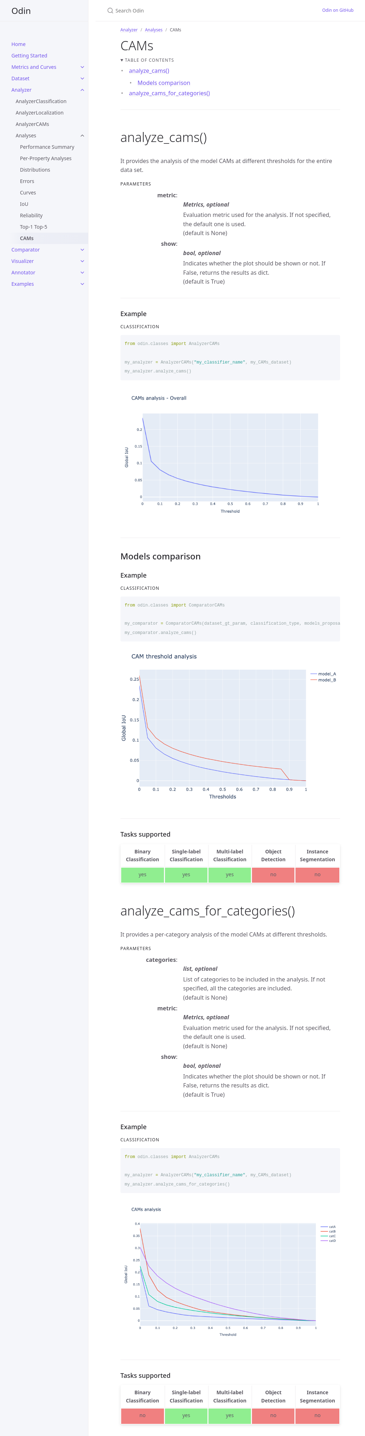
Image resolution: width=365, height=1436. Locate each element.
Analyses (26, 135)
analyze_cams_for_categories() (169, 93)
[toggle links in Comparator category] (82, 249)
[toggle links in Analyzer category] (82, 90)
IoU (24, 204)
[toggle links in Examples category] (82, 284)
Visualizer (22, 261)
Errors (27, 181)
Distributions (35, 169)
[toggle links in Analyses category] (82, 135)
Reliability (31, 215)
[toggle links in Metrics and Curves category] (82, 67)
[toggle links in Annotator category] (82, 272)
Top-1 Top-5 (33, 226)
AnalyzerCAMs (32, 124)
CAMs (27, 238)
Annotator (23, 272)
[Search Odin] (191, 10)
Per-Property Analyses (46, 158)
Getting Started (29, 55)
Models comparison (164, 83)
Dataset (20, 78)
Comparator (25, 249)
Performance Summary (47, 146)
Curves (28, 192)
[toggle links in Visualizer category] (82, 261)
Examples (22, 283)
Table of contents (149, 60)
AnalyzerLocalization (39, 112)
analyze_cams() (149, 71)
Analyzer (21, 89)
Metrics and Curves (33, 67)
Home (18, 44)
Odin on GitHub (338, 10)
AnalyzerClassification (41, 101)
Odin (21, 10)
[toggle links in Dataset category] (82, 78)
